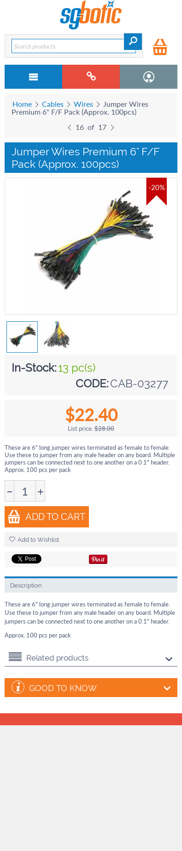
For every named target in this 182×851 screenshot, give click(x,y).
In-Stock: (34, 367)
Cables (53, 103)
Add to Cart (46, 516)
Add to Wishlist (34, 539)
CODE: (92, 383)
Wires (83, 103)
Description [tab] (26, 585)
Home (22, 103)
